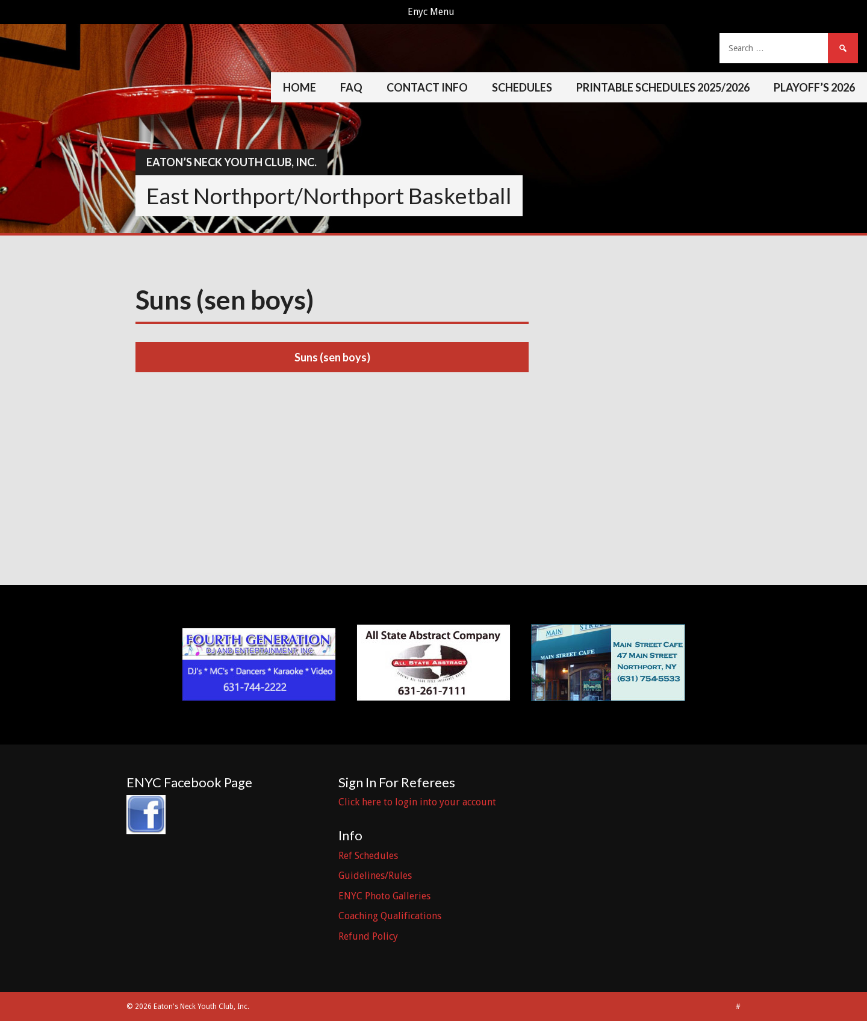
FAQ (351, 87)
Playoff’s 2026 (814, 87)
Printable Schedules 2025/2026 (663, 87)
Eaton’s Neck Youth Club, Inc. (231, 162)
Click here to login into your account (417, 802)
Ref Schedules (368, 855)
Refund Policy (368, 936)
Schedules (522, 87)
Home (299, 87)
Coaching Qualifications (389, 916)
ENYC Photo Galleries (384, 896)
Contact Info (427, 87)
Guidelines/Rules (375, 875)
